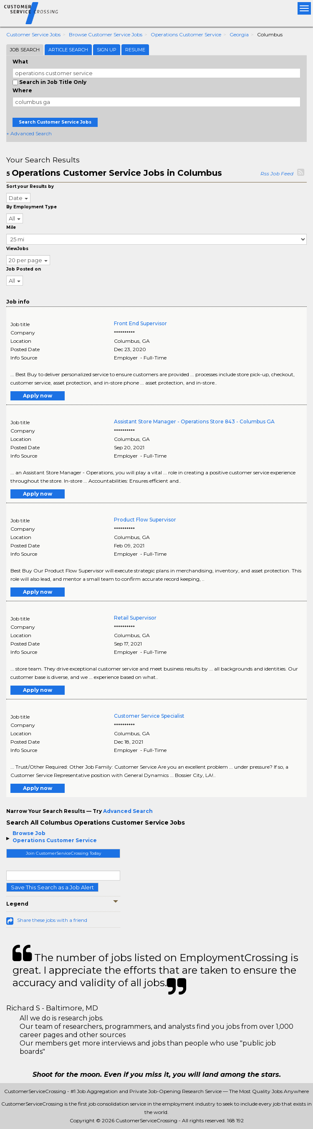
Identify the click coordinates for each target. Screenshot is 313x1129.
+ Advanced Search (29, 133)
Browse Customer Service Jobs (105, 34)
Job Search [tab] (25, 50)
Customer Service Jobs (33, 34)
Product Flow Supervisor (145, 519)
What (20, 61)
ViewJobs (17, 248)
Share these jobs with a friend (52, 920)
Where (22, 90)
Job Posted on (23, 269)
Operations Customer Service (186, 34)
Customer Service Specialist (149, 716)
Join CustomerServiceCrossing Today (63, 853)
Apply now (37, 395)
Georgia (239, 34)
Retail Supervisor (135, 618)
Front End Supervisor (140, 323)
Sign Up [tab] (106, 50)
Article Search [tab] (68, 50)
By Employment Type (31, 207)
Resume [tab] (135, 50)
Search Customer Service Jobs (55, 122)
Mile (11, 227)
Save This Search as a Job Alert (52, 887)
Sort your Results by (30, 186)
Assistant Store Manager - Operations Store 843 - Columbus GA (194, 421)
